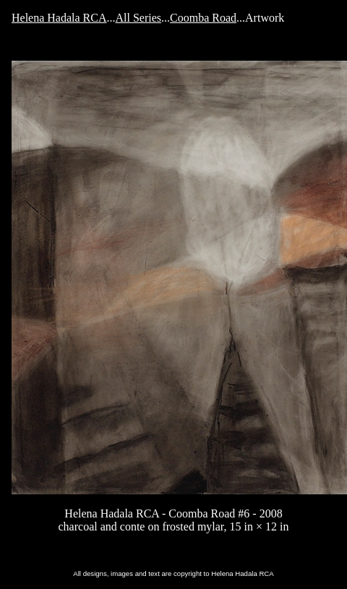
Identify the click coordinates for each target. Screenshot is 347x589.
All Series (139, 18)
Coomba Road (203, 18)
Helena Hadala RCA (59, 18)
